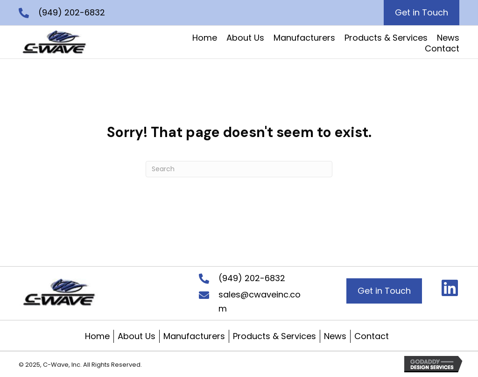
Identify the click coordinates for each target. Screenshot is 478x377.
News (335, 336)
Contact (371, 336)
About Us (136, 336)
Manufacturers (194, 336)
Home (97, 336)
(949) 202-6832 (71, 12)
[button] (450, 287)
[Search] (239, 169)
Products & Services (274, 336)
